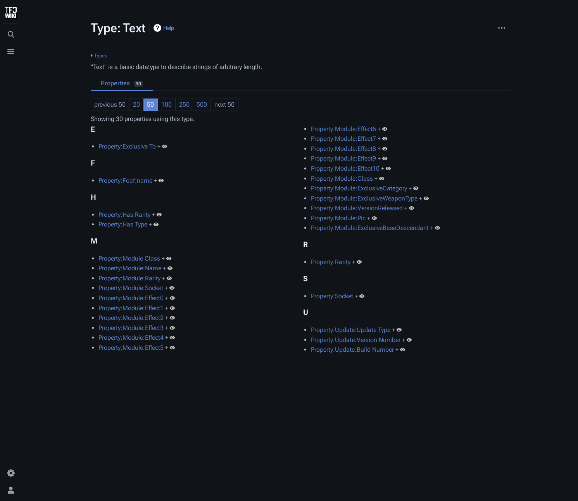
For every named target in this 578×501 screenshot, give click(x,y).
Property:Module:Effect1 (131, 308)
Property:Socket (332, 296)
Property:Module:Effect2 (131, 317)
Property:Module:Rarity (129, 278)
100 (166, 104)
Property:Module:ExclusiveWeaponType (364, 198)
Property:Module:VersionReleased (357, 208)
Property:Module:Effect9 (343, 158)
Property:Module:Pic (338, 218)
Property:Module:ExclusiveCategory (359, 188)
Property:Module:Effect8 (343, 148)
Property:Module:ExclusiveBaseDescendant (370, 227)
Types (100, 56)
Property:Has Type (122, 224)
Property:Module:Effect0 (131, 298)
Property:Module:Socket (130, 288)
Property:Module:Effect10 (345, 168)
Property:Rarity (330, 262)
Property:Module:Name (129, 268)
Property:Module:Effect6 (343, 129)
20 (136, 104)
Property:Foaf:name (125, 180)
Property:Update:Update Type (350, 329)
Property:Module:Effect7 (343, 138)
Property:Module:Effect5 (131, 347)
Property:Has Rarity (124, 214)
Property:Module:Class (342, 178)
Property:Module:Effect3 (131, 328)
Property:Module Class (129, 258)
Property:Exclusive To (127, 146)
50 (150, 104)
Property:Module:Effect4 (131, 337)
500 (202, 104)
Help (168, 28)
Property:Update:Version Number (355, 340)
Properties (122, 83)
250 (184, 104)
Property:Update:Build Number (352, 349)
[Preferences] (11, 473)
